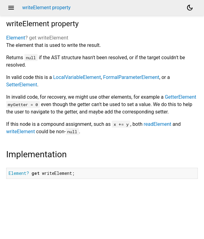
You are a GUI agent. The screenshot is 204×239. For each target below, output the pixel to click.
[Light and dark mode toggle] (190, 8)
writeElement (20, 131)
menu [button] (11, 7)
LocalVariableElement (77, 77)
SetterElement (21, 85)
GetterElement (180, 97)
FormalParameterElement (131, 77)
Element (15, 38)
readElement (157, 124)
